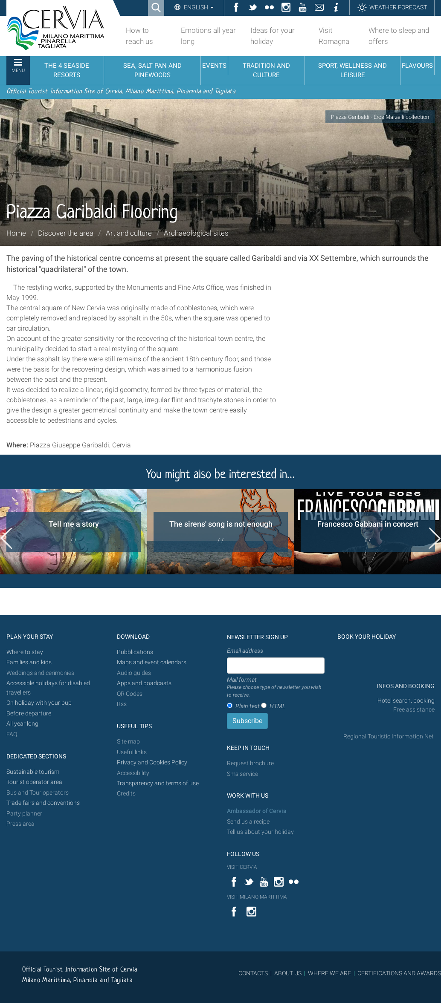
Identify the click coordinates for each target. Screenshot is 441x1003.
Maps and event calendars (151, 662)
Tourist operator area (34, 782)
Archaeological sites (196, 233)
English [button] (198, 7)
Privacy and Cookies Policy (152, 762)
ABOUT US (288, 973)
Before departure (28, 713)
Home (16, 233)
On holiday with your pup (39, 702)
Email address (245, 650)
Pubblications (135, 652)
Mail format (276, 687)
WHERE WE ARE (329, 973)
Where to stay (24, 652)
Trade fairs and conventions (43, 803)
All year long (22, 723)
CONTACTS (253, 973)
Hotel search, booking (406, 700)
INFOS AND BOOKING (405, 686)
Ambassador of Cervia (257, 811)
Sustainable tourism (32, 771)
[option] (73, 531)
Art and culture (129, 233)
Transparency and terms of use (158, 783)
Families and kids (29, 662)
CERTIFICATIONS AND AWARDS (399, 973)
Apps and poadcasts (144, 683)
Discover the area (65, 233)
